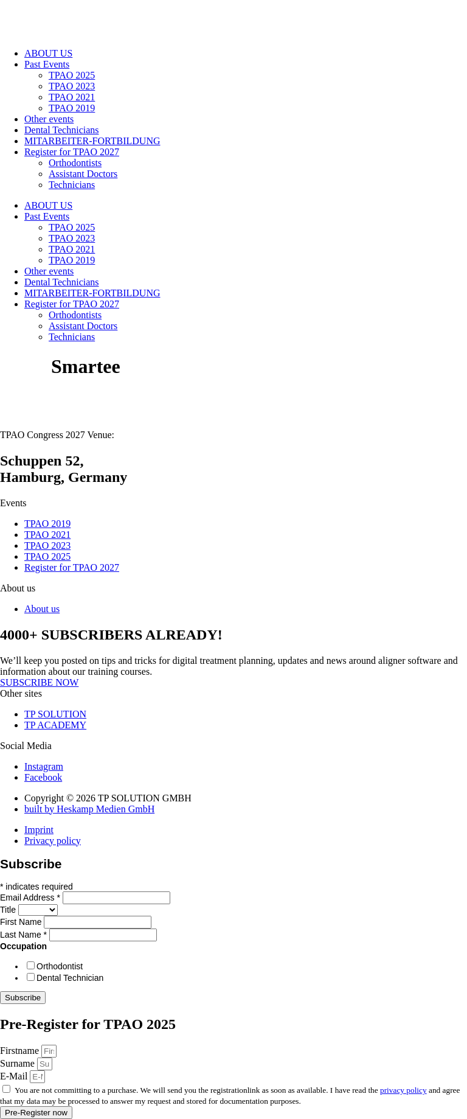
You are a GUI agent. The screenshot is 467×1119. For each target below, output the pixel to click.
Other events (49, 119)
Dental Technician (69, 978)
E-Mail (15, 1076)
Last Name (24, 934)
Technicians (72, 185)
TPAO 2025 (72, 75)
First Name (22, 922)
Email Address (31, 897)
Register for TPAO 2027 (71, 152)
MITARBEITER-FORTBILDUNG (92, 141)
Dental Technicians (61, 130)
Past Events (46, 64)
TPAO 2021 (72, 97)
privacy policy (403, 1090)
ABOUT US (48, 53)
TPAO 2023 (72, 86)
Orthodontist (59, 966)
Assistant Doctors (83, 174)
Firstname (20, 1050)
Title (9, 910)
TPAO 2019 (72, 108)
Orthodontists (75, 163)
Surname (18, 1063)
